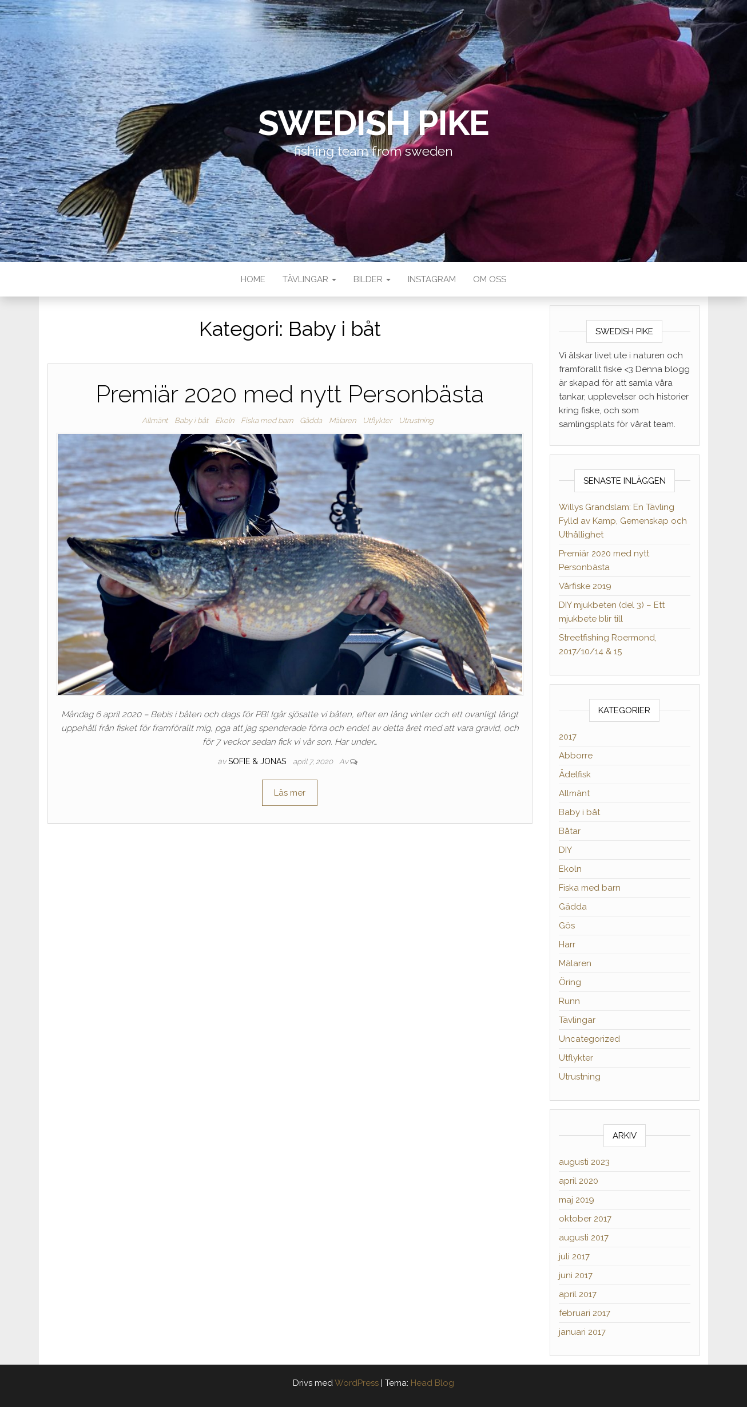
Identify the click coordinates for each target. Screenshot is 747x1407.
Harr (567, 944)
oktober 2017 (585, 1219)
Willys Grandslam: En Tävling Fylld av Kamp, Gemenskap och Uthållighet (623, 521)
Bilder (372, 279)
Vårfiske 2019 (585, 586)
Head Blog (432, 1383)
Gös (567, 925)
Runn (569, 1001)
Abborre (576, 755)
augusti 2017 (584, 1237)
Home (253, 279)
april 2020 (578, 1181)
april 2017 (578, 1294)
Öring (570, 982)
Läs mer (289, 793)
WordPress (357, 1383)
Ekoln (224, 420)
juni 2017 (576, 1275)
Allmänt (155, 420)
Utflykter (377, 420)
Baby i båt (191, 420)
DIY (565, 850)
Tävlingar (309, 279)
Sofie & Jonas (258, 761)
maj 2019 (576, 1200)
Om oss (489, 279)
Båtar (570, 831)
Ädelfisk (575, 774)
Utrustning (416, 420)
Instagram (432, 279)
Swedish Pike (374, 123)
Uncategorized (589, 1039)
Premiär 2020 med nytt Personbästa (290, 394)
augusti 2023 (584, 1162)
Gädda (311, 420)
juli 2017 (574, 1256)
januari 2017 (582, 1332)
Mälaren (342, 420)
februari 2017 (584, 1313)
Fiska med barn (267, 420)
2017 (568, 737)
